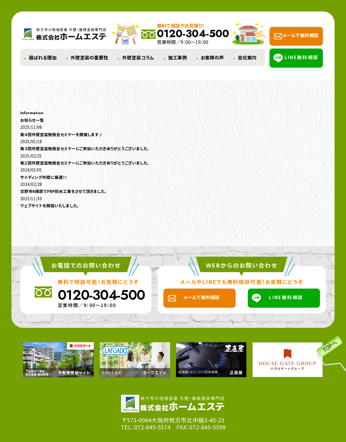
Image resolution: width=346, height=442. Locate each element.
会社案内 (247, 57)
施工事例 (177, 57)
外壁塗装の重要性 (89, 57)
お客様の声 (212, 57)
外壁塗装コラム (138, 57)
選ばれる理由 (43, 57)
